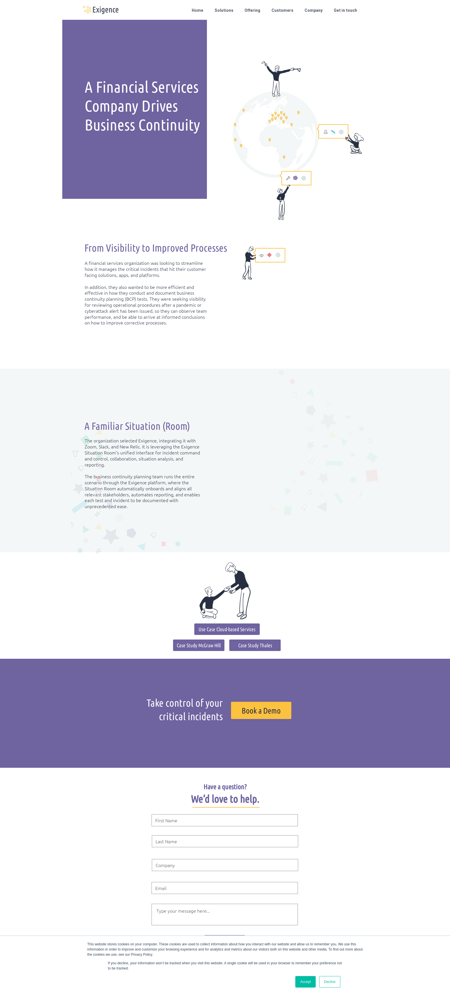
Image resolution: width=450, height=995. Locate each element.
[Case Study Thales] (255, 645)
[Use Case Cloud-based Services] (227, 629)
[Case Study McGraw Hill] (198, 645)
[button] (225, 10)
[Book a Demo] (261, 710)
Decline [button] (329, 982)
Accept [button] (305, 982)
